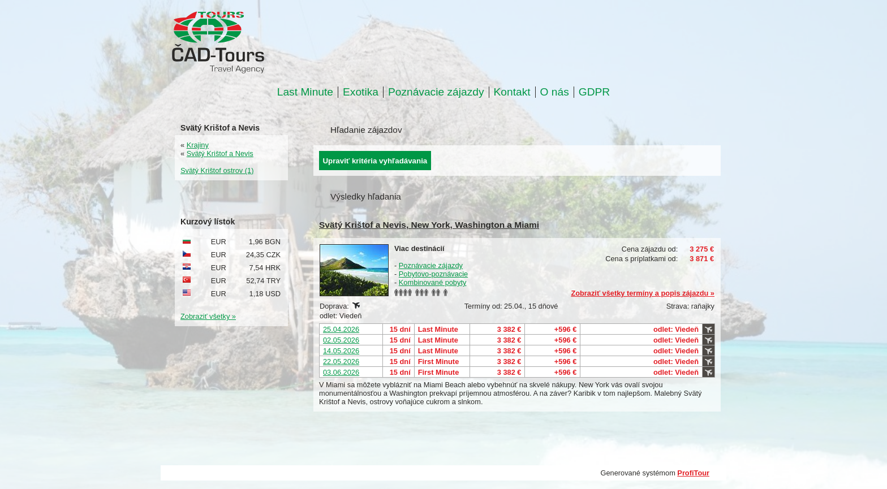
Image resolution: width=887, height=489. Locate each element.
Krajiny (198, 145)
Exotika (360, 92)
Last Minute (305, 92)
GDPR (594, 92)
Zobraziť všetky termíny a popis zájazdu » (642, 293)
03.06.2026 (341, 372)
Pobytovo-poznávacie (433, 274)
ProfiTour (693, 473)
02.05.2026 (341, 340)
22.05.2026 (341, 361)
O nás (554, 92)
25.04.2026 (341, 329)
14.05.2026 (341, 351)
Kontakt (512, 92)
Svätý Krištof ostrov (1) (216, 170)
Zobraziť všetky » (208, 316)
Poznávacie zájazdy (436, 92)
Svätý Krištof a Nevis (220, 153)
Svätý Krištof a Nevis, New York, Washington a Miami (429, 225)
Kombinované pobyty (433, 282)
